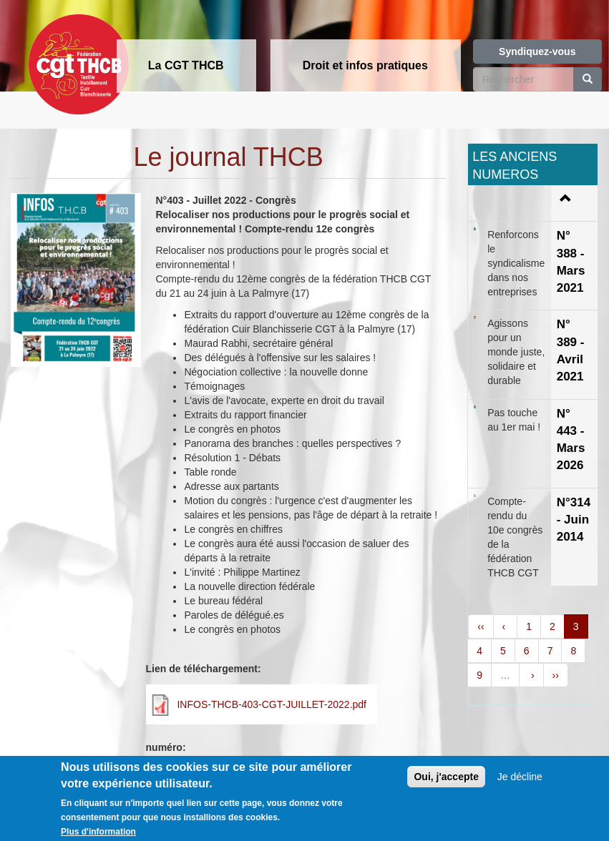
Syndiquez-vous (537, 51)
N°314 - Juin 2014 (573, 520)
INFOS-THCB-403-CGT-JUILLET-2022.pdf (271, 704)
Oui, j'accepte (446, 782)
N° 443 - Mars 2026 (571, 440)
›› (555, 675)
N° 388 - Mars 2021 (571, 262)
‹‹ (480, 626)
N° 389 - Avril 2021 (571, 350)
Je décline (519, 782)
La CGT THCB (186, 65)
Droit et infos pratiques (365, 65)
